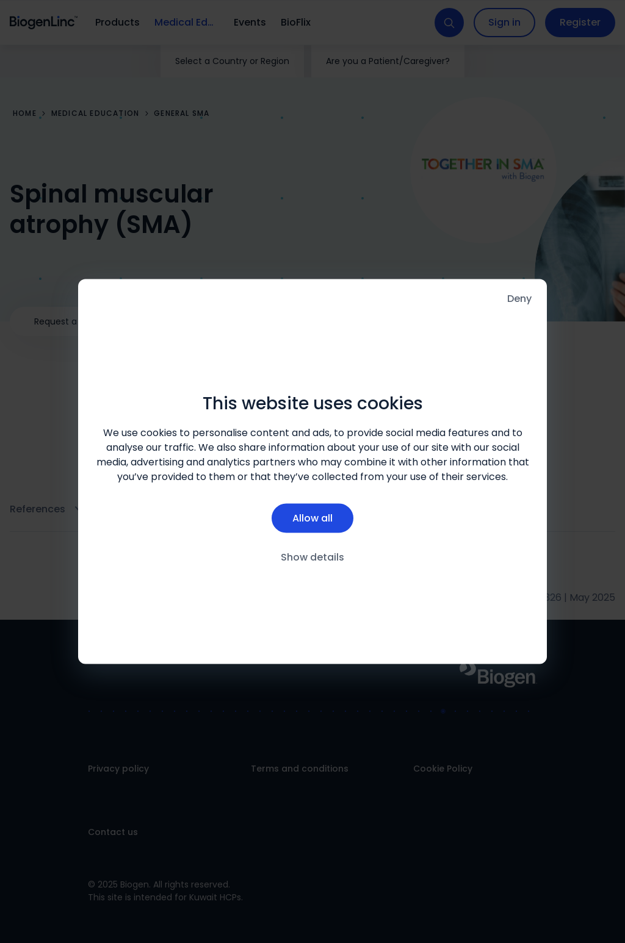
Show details (312, 557)
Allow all (312, 518)
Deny (519, 299)
